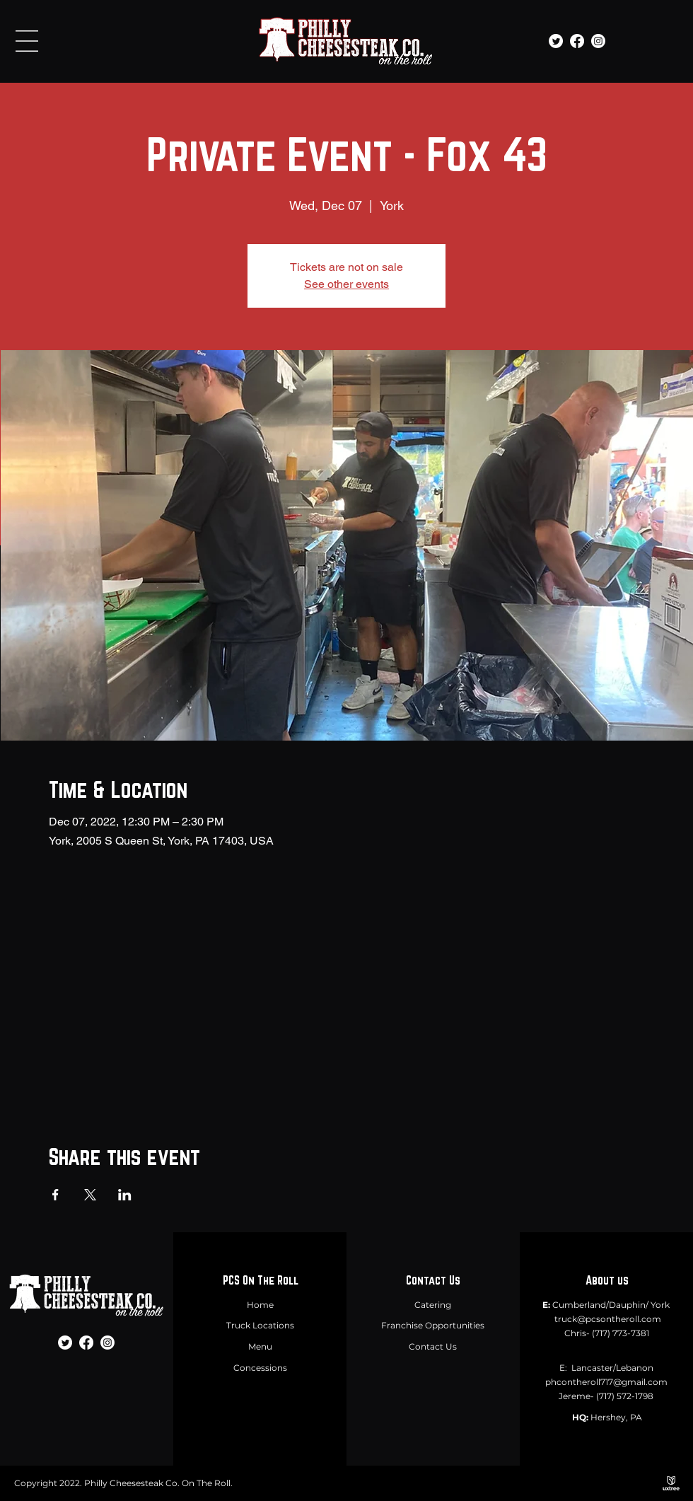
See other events (346, 284)
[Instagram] (598, 41)
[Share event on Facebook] (55, 1194)
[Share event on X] (90, 1194)
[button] (27, 41)
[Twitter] (556, 41)
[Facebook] (577, 41)
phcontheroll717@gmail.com (606, 1382)
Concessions (260, 1367)
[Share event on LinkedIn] (125, 1194)
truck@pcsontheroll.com (607, 1319)
